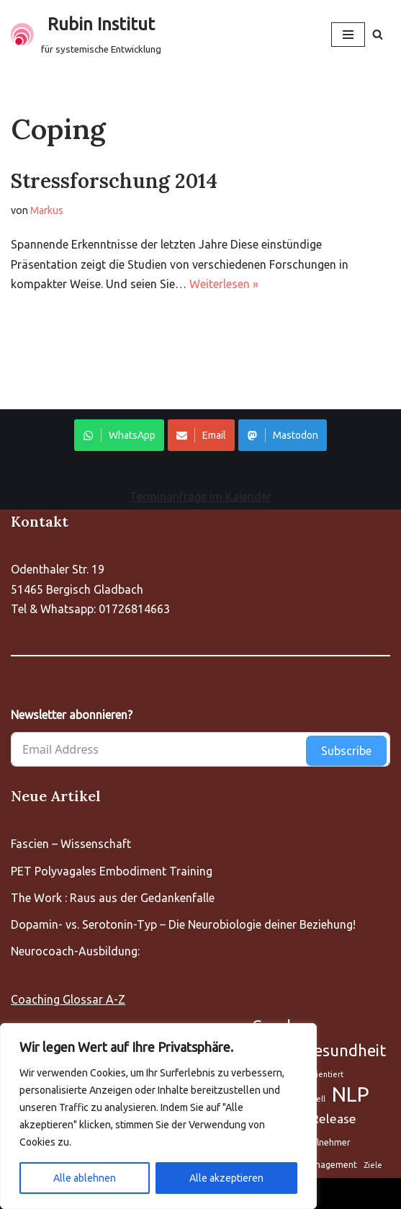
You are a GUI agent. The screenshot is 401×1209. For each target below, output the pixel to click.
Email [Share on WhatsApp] (201, 435)
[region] (158, 1116)
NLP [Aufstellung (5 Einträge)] (350, 1094)
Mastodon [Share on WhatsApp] (282, 435)
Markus (46, 210)
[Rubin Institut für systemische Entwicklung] (86, 34)
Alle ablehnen (84, 1178)
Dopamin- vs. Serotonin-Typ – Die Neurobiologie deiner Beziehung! (183, 924)
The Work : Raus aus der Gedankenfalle (113, 897)
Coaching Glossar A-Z (68, 999)
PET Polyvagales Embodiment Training (111, 871)
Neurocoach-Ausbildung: (75, 951)
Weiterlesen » (223, 283)
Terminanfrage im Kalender (200, 496)
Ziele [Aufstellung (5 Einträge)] (373, 1165)
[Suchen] (377, 34)
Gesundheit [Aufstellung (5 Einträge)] (344, 1050)
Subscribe (346, 750)
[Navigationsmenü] (348, 34)
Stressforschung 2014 (114, 181)
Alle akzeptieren (226, 1178)
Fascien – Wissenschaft (71, 843)
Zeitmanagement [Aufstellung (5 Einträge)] (321, 1164)
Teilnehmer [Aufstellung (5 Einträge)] (327, 1142)
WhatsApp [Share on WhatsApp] (119, 435)
